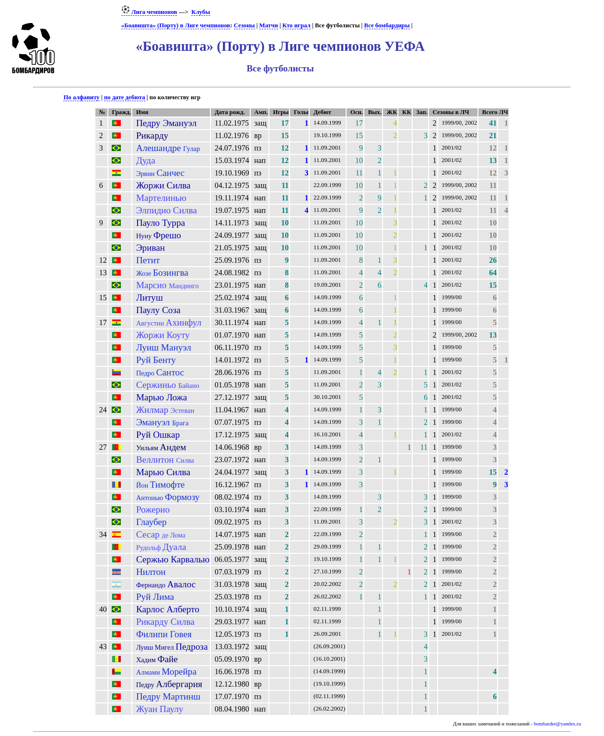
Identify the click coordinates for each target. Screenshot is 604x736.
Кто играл (296, 25)
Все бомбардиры (387, 25)
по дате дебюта (124, 97)
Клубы (200, 12)
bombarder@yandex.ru (557, 723)
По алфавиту (81, 97)
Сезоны (244, 25)
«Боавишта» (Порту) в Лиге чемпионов (175, 25)
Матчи (268, 25)
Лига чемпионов (149, 12)
